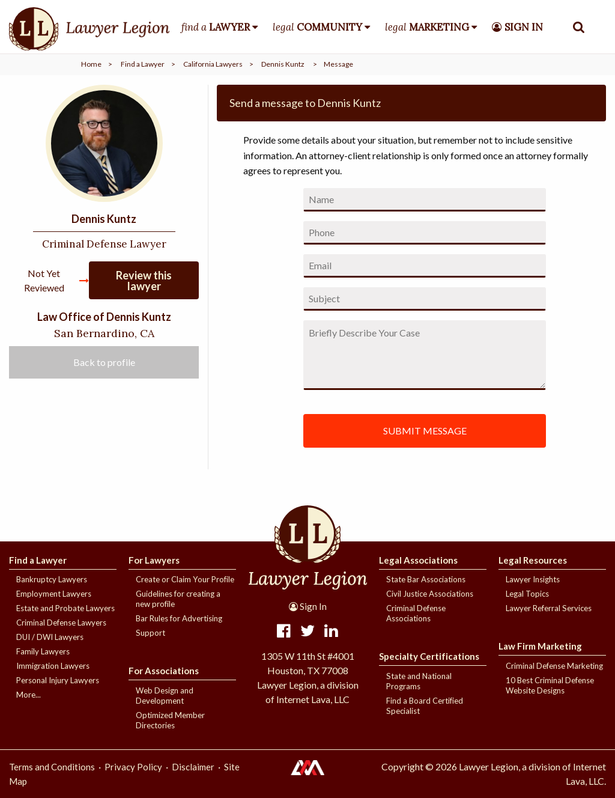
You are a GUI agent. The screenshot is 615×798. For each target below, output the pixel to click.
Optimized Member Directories (170, 720)
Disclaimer (193, 766)
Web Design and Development (164, 695)
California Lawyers (213, 64)
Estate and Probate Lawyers (65, 608)
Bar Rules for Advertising (179, 618)
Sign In (308, 606)
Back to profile (104, 362)
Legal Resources (532, 560)
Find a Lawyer (143, 64)
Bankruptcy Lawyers (51, 579)
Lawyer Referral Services (549, 608)
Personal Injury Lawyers (57, 680)
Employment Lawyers (53, 593)
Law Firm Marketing (540, 646)
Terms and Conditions (52, 766)
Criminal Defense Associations (416, 613)
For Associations (164, 670)
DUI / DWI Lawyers (49, 637)
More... (28, 694)
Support (150, 633)
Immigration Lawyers (52, 666)
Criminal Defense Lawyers (61, 622)
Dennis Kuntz (282, 64)
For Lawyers (154, 560)
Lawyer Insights (533, 579)
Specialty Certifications (429, 656)
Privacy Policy (133, 766)
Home (91, 64)
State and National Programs (419, 681)
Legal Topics (527, 593)
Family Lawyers (43, 651)
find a (215, 27)
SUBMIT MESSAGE (425, 430)
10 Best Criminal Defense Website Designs (550, 685)
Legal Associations (418, 560)
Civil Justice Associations (429, 593)
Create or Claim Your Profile (185, 579)
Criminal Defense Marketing (554, 666)
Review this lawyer (144, 281)
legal (317, 27)
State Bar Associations (425, 579)
